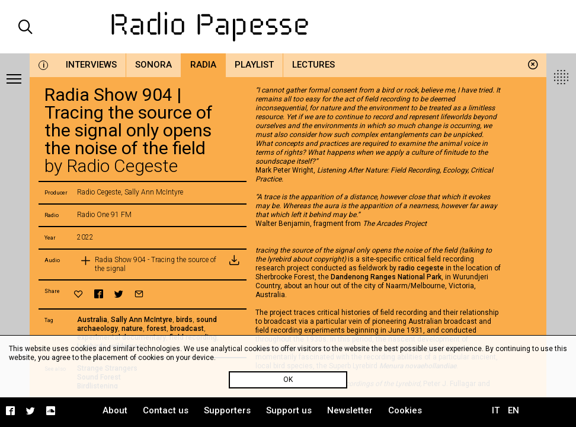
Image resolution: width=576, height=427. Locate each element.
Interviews (91, 64)
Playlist (254, 64)
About (115, 410)
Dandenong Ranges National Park (386, 277)
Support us (289, 410)
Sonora (153, 64)
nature (132, 328)
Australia (92, 320)
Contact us (165, 410)
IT (496, 410)
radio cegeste (421, 268)
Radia (203, 64)
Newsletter (350, 410)
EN (513, 410)
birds (184, 320)
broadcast (187, 328)
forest (156, 328)
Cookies (405, 410)
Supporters (227, 410)
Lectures (313, 64)
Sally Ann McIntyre (141, 320)
